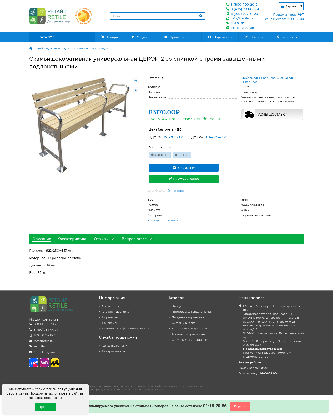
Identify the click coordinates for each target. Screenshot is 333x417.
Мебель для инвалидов (53, 48)
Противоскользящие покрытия (194, 311)
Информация (112, 298)
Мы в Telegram (240, 27)
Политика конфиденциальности (125, 328)
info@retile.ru (239, 18)
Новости (254, 37)
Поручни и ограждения (189, 317)
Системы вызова (184, 323)
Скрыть (240, 406)
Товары (109, 37)
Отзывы (104, 239)
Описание (41, 239)
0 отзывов (176, 191)
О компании (111, 306)
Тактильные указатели (188, 334)
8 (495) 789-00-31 (242, 9)
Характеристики (73, 239)
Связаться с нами (114, 345)
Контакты (287, 37)
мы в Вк (235, 23)
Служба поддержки (118, 337)
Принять (45, 407)
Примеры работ (179, 37)
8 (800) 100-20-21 (242, 4)
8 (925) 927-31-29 (242, 14)
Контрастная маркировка (191, 328)
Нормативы (220, 37)
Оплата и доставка (115, 311)
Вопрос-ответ (137, 239)
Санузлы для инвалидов (189, 339)
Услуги (139, 37)
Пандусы (178, 306)
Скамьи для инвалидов (91, 48)
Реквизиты (110, 323)
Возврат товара (113, 351)
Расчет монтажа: (161, 147)
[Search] (157, 16)
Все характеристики (163, 220)
